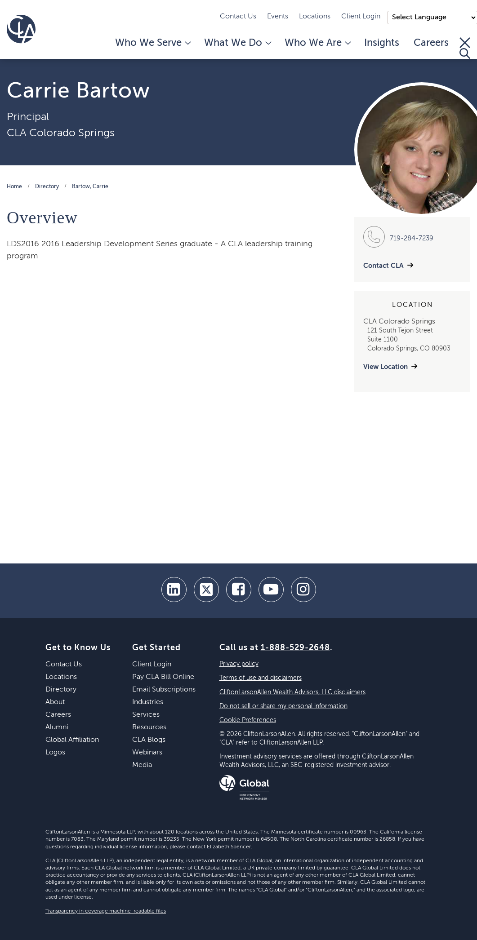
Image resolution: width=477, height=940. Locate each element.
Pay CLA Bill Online (163, 677)
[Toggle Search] (464, 48)
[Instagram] (303, 589)
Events (277, 16)
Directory (47, 187)
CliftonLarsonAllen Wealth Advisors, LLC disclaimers (292, 692)
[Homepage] (21, 29)
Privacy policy (239, 664)
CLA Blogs (148, 740)
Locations (314, 16)
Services (146, 714)
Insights (381, 43)
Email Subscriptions (164, 689)
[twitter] (206, 589)
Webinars (147, 752)
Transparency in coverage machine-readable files (105, 911)
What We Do (237, 43)
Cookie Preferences (247, 720)
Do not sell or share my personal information (283, 706)
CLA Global (258, 861)
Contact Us (238, 16)
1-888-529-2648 (295, 648)
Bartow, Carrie (90, 187)
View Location (385, 367)
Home (14, 187)
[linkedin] (174, 589)
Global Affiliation (72, 740)
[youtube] (271, 589)
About (55, 702)
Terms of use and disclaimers (260, 678)
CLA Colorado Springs (61, 133)
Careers (431, 43)
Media (142, 765)
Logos (55, 752)
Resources (149, 727)
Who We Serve (152, 43)
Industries (147, 702)
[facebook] (238, 589)
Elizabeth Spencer (229, 847)
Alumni (56, 727)
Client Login (360, 16)
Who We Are (317, 43)
